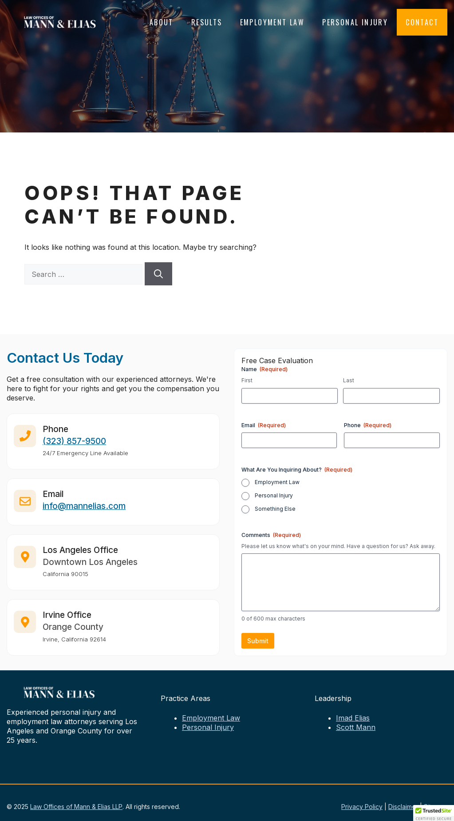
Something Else (275, 508)
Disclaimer (403, 806)
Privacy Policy (362, 806)
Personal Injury (355, 22)
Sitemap (435, 806)
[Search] (158, 273)
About (162, 22)
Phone (367, 425)
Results (206, 22)
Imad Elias (353, 717)
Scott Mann (355, 727)
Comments (271, 535)
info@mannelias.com (84, 510)
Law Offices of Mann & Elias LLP (76, 806)
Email (263, 425)
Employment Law (272, 22)
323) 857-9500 (76, 445)
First (247, 380)
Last (348, 380)
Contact (422, 22)
